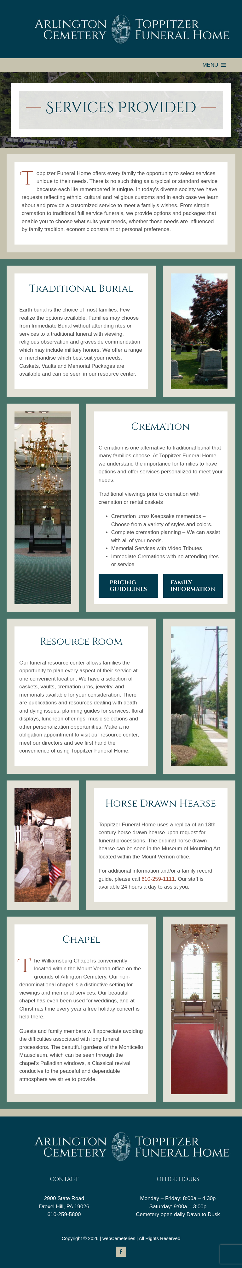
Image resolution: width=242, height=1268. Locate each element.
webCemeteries (118, 1238)
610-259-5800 (64, 1214)
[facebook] (121, 1252)
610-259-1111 (158, 879)
